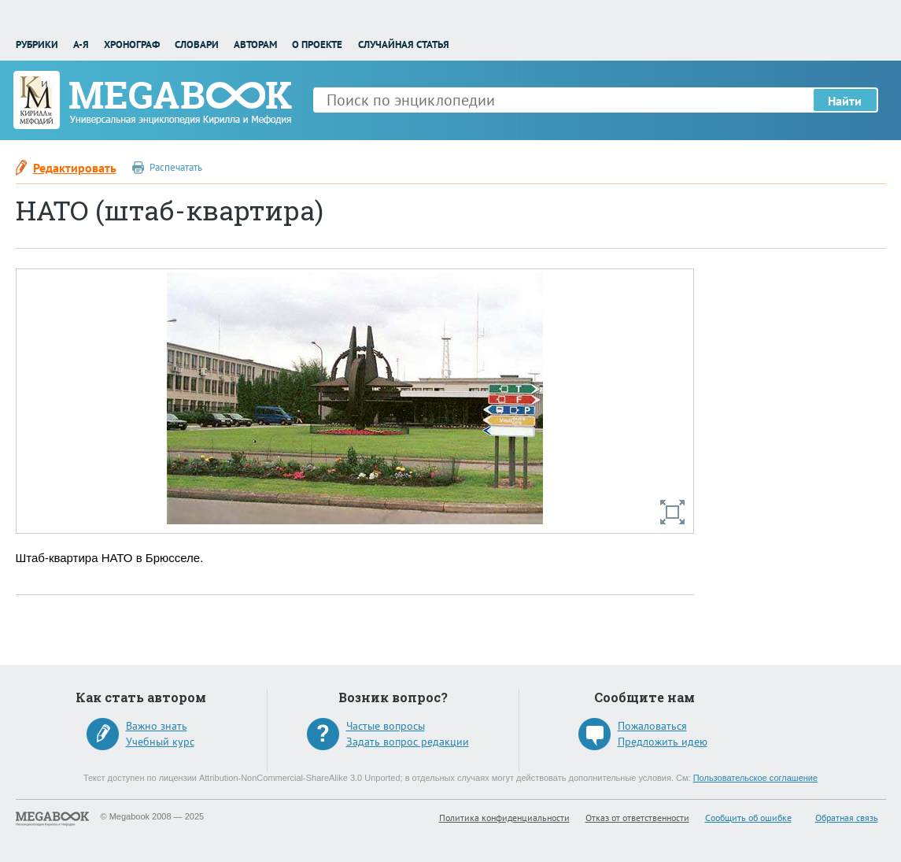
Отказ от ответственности (637, 817)
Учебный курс (160, 741)
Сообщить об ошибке (748, 817)
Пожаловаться (652, 726)
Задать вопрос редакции (407, 741)
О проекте (317, 44)
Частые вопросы (385, 726)
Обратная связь (846, 817)
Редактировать (74, 168)
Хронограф (132, 44)
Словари (197, 44)
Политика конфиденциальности (504, 817)
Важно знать (156, 726)
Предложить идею (662, 741)
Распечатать (176, 167)
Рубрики (37, 44)
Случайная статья (403, 44)
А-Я (81, 44)
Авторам (255, 44)
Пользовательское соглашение (755, 777)
